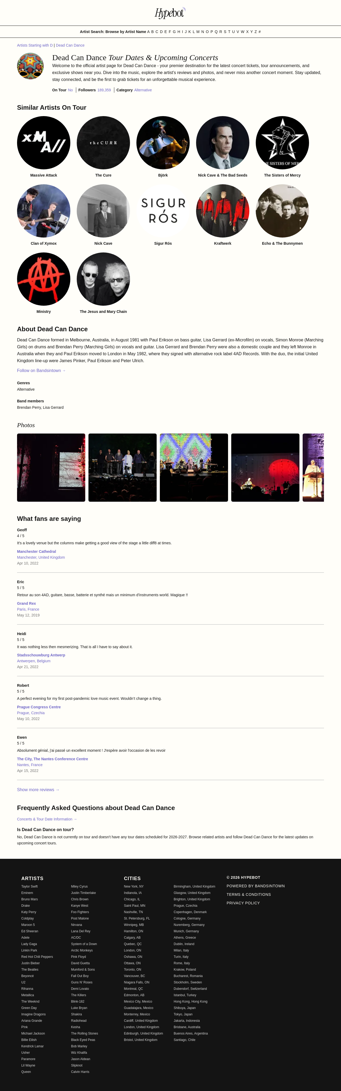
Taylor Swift (29, 886)
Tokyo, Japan (183, 1014)
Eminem (27, 893)
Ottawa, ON (132, 963)
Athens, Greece (185, 937)
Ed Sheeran (29, 931)
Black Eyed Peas (83, 1040)
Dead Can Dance (70, 45)
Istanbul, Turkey (185, 995)
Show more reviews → (38, 789)
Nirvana (76, 925)
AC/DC (76, 937)
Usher (25, 1053)
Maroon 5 (28, 925)
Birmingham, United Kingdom (194, 886)
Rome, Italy (182, 963)
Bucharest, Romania (188, 976)
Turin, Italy (181, 957)
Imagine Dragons (33, 1014)
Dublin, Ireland (184, 944)
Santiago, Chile (184, 1040)
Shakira (76, 1014)
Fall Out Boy (80, 976)
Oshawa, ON (133, 957)
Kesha (75, 1027)
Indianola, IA (133, 893)
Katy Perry (28, 912)
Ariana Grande (31, 1021)
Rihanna (27, 989)
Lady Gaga (29, 944)
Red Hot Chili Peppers (37, 957)
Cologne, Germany (187, 918)
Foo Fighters (80, 912)
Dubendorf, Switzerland (190, 989)
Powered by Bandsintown (256, 886)
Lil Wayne (28, 1065)
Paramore (28, 1059)
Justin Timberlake (83, 893)
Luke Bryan (79, 1008)
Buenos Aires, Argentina (191, 1033)
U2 (23, 982)
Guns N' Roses (81, 982)
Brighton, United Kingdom (192, 899)
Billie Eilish (28, 1040)
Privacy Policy (243, 903)
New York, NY (134, 886)
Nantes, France (30, 765)
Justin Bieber (30, 963)
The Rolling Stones (84, 1033)
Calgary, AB (132, 937)
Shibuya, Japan (185, 1008)
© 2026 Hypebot (244, 877)
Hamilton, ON (133, 931)
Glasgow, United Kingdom (192, 893)
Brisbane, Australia (187, 1027)
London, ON (132, 950)
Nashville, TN (133, 912)
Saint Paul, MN (134, 906)
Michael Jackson (33, 1033)
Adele (25, 937)
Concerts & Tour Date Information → (47, 819)
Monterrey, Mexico (137, 1014)
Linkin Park (29, 950)
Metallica (27, 995)
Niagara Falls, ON (136, 982)
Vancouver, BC (134, 976)
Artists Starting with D (35, 45)
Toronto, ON (132, 969)
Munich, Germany (186, 931)
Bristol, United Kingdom (140, 1040)
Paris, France (28, 609)
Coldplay (27, 918)
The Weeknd (30, 1001)
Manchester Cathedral (36, 551)
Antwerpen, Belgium (33, 661)
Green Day (29, 1008)
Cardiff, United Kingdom (141, 1021)
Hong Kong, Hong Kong (191, 1001)
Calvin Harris (80, 1072)
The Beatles (29, 969)
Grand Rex (26, 603)
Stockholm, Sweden (188, 982)
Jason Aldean (80, 1059)
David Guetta (80, 963)
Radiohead (79, 1021)
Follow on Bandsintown (41, 370)
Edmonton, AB (134, 995)
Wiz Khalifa (79, 1053)
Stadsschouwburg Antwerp (41, 655)
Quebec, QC (133, 944)
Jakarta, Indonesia (187, 1021)
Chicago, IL (132, 899)
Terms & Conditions (249, 894)
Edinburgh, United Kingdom (143, 1033)
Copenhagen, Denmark (190, 912)
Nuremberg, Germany (189, 925)
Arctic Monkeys (82, 950)
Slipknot (77, 1065)
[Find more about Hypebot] (170, 13)
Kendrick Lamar (32, 1046)
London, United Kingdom (141, 1027)
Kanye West (79, 906)
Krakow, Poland (185, 969)
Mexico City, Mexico (138, 1001)
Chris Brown (79, 899)
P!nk (24, 1027)
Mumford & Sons (83, 969)
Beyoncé (27, 976)
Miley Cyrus (79, 886)
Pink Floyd (78, 957)
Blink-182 (77, 1001)
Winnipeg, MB (134, 925)
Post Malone (80, 918)
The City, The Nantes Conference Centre (52, 759)
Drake (25, 906)
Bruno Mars (29, 899)
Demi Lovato (80, 989)
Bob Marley (79, 1046)
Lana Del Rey (81, 931)
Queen (26, 1072)
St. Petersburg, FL (137, 918)
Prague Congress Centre (39, 707)
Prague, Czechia (31, 713)
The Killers (78, 995)
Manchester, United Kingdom (41, 557)
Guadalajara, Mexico (138, 1008)
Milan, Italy (181, 950)
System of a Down (84, 944)
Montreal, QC (133, 989)
